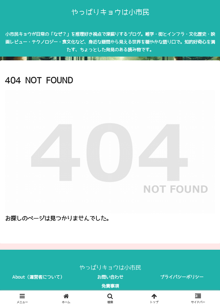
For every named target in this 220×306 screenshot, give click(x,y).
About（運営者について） (38, 277)
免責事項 (110, 286)
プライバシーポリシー (181, 277)
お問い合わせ (110, 277)
